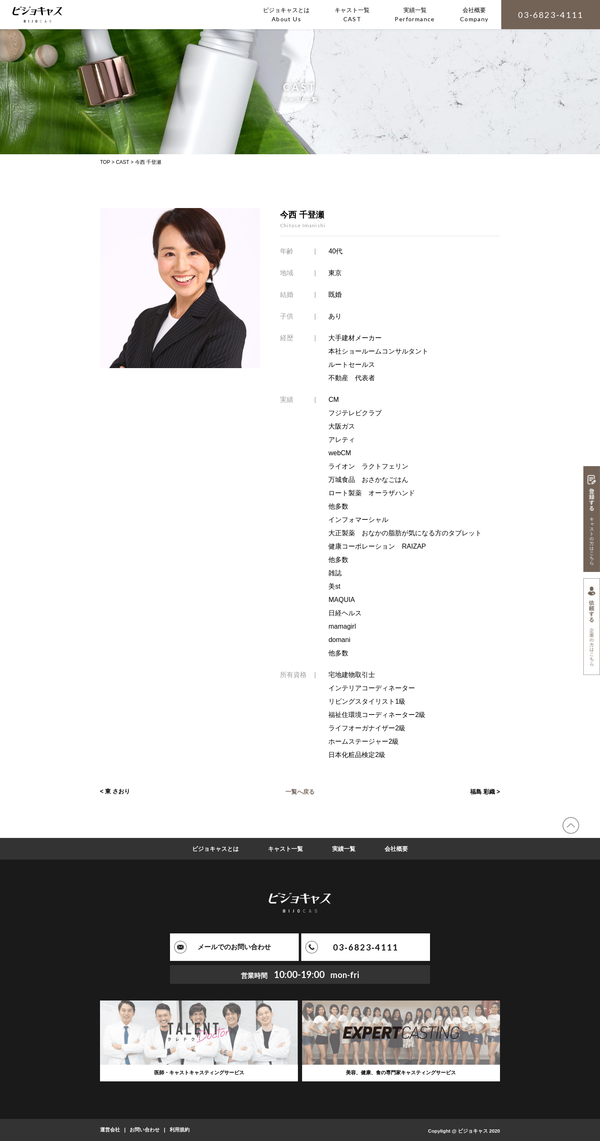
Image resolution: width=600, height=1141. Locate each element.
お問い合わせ (145, 1130)
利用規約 (180, 1130)
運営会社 (110, 1130)
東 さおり (117, 791)
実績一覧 (343, 848)
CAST (122, 162)
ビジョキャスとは (215, 848)
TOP (105, 162)
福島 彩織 (482, 791)
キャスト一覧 (285, 848)
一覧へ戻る (300, 791)
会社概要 (396, 848)
